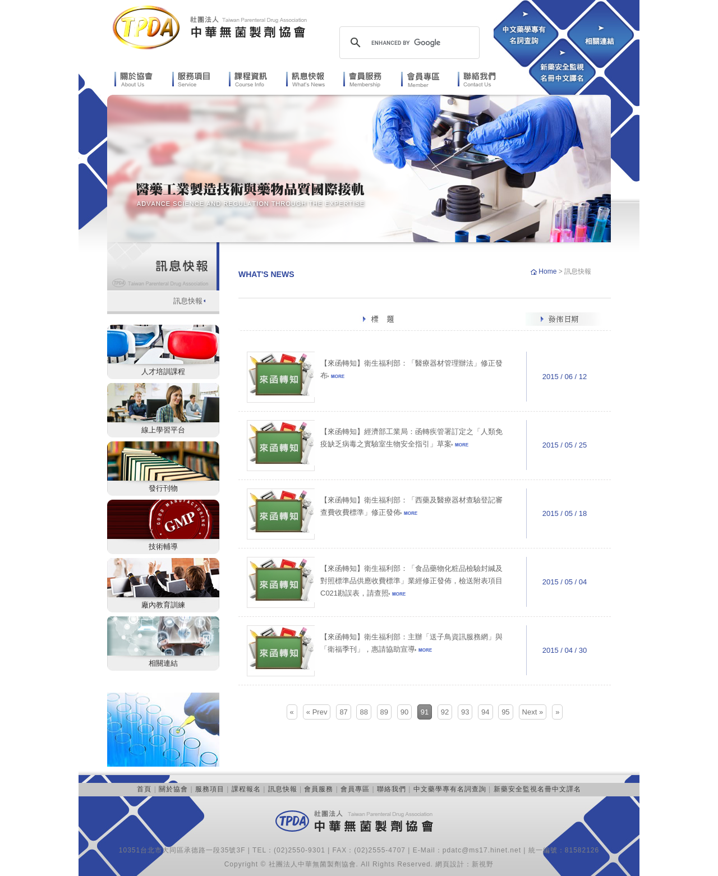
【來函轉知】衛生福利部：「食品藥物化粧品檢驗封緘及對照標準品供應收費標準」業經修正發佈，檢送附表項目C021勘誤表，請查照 (411, 580)
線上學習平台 (163, 430)
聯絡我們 (391, 789)
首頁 (144, 789)
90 (404, 712)
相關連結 (163, 663)
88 (363, 712)
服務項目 (209, 789)
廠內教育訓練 (163, 605)
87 (343, 712)
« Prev (317, 712)
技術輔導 (163, 546)
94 (485, 712)
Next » (533, 712)
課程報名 (246, 789)
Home (548, 271)
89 (384, 712)
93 (465, 712)
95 (505, 712)
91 (425, 712)
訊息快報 (187, 301)
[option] (359, 168)
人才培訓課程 (163, 371)
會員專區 (355, 789)
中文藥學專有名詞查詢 (449, 789)
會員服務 (318, 789)
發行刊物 (163, 488)
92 (445, 712)
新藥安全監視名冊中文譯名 (537, 789)
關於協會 (173, 789)
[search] (407, 42)
